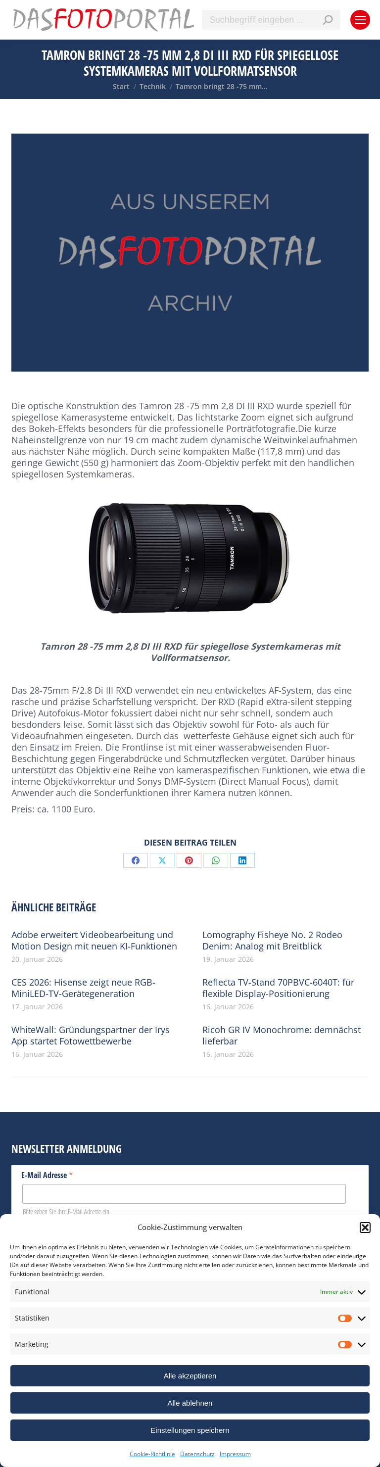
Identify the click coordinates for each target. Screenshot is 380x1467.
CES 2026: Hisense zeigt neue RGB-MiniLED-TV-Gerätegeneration (83, 988)
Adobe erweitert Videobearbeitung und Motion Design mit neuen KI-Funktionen (94, 940)
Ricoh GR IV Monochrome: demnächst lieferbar (281, 1035)
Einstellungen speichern (189, 1430)
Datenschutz (197, 1454)
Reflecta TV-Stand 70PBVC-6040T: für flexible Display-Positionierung (278, 988)
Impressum (235, 1454)
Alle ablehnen (190, 1403)
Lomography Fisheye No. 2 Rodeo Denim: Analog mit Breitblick (272, 940)
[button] (365, 1227)
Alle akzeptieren (190, 1376)
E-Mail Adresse (47, 1175)
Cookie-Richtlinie (152, 1454)
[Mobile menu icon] (360, 20)
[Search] (271, 20)
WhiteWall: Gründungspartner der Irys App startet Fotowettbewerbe (90, 1035)
